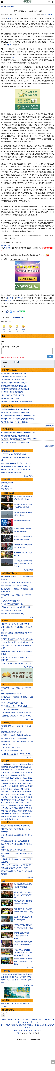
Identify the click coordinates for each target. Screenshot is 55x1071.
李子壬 (25, 1005)
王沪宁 (22, 806)
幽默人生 (16, 842)
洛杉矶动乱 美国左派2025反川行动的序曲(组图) (16, 427)
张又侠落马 (5, 512)
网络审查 (29, 826)
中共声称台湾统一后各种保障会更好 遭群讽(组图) (17, 445)
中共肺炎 (4, 790)
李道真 (23, 1000)
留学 (13, 834)
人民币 (10, 817)
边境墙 (3, 806)
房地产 (25, 817)
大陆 (19, 823)
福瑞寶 (42, 1051)
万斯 (7, 806)
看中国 (15, 812)
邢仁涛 (14, 1005)
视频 (4, 907)
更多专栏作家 (28, 1011)
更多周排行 (29, 745)
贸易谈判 (16, 806)
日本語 (37, 1059)
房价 (6, 823)
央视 (30, 831)
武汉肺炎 (14, 790)
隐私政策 (34, 1045)
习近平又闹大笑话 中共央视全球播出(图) (14, 448)
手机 (28, 842)
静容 (4, 1005)
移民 (6, 834)
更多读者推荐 (49, 472)
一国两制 (21, 812)
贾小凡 (18, 1000)
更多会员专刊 (28, 502)
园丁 (21, 1003)
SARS (7, 831)
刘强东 (30, 820)
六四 (26, 793)
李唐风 (17, 1003)
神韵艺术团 (14, 1051)
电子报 (10, 1045)
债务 (22, 815)
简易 (14, 1000)
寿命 (13, 845)
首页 (2, 6)
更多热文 (30, 783)
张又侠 (22, 793)
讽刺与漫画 (18, 1029)
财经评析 (26, 1029)
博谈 (12, 6)
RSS (37, 1048)
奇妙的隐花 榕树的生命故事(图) (11, 498)
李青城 (9, 1005)
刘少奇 (25, 839)
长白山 (21, 828)
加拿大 (11, 815)
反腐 (4, 812)
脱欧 (15, 815)
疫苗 (4, 798)
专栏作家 (6, 997)
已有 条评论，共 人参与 (10, 371)
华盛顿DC (30, 1056)
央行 (18, 815)
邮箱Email (4, 1039)
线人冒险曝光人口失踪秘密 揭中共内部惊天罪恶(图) (18, 441)
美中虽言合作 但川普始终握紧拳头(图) (13, 399)
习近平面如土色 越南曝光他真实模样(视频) (15, 438)
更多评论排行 (49, 451)
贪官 (21, 809)
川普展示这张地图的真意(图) (10, 424)
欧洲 (35, 1056)
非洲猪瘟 (15, 823)
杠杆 (25, 815)
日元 (17, 817)
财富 (6, 820)
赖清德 (21, 804)
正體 (49, 2)
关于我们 (18, 1045)
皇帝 (2, 842)
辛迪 (2, 1008)
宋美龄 (12, 839)
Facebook (25, 1048)
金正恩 (12, 804)
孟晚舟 (26, 804)
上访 (18, 826)
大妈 (2, 823)
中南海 (5, 809)
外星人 (9, 845)
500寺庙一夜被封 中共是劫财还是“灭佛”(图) (15, 689)
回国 (27, 834)
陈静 (13, 1003)
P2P (22, 823)
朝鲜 (6, 815)
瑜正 (17, 1005)
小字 (52, 14)
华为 (28, 809)
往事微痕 (13, 798)
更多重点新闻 (28, 596)
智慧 (21, 842)
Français (24, 1059)
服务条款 (26, 1045)
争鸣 (6, 1029)
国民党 (16, 801)
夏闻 (6, 1003)
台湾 (17, 820)
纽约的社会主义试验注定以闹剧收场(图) (14, 412)
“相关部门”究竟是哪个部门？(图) (12, 630)
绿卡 (2, 837)
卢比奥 (28, 790)
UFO (30, 801)
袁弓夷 (28, 798)
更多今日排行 (28, 693)
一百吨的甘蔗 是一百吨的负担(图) (12, 639)
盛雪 (24, 1003)
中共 (2, 804)
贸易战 (12, 793)
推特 (32, 1048)
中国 (36, 245)
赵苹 (28, 1003)
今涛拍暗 (9, 1000)
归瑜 (27, 1000)
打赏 (44, 14)
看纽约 (32, 1051)
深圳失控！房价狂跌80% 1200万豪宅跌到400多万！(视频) (22, 961)
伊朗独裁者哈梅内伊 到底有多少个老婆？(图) (16, 492)
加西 (39, 1056)
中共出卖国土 (21, 798)
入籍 (30, 834)
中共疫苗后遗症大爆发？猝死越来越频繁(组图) (17, 668)
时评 (2, 1029)
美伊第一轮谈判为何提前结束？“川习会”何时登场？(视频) (23, 920)
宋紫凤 (3, 1000)
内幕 (9, 809)
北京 (26, 820)
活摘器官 (8, 795)
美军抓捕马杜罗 (6, 515)
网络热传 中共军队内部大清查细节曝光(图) (15, 851)
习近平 (17, 793)
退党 (20, 801)
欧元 (14, 817)
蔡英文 (22, 820)
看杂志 (27, 1051)
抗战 (29, 837)
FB (4, 815)
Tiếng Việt (31, 1059)
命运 (12, 57)
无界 (28, 1053)
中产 (9, 820)
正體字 (19, 1059)
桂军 (25, 837)
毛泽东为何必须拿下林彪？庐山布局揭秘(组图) (17, 665)
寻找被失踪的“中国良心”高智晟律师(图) (14, 611)
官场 (11, 812)
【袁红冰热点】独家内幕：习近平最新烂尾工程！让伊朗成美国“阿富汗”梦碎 (23, 978)
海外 (10, 837)
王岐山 (17, 804)
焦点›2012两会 (5, 270)
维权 (9, 826)
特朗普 (23, 790)
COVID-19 (6, 793)
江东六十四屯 (5, 828)
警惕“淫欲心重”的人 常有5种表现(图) (13, 876)
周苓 (9, 1003)
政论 (9, 1029)
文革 (16, 845)
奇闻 (5, 845)
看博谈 (7, 6)
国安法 (28, 795)
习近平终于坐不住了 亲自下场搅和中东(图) (15, 650)
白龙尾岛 (27, 828)
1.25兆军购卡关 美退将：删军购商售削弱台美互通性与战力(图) (23, 589)
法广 (26, 812)
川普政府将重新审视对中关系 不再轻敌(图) (15, 415)
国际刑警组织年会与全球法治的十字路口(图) (16, 489)
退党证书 (48, 1051)
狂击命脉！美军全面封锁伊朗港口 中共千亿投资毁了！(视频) (23, 987)
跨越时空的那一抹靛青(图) (22, 546)
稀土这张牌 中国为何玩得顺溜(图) (12, 418)
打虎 (8, 812)
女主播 (25, 831)
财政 (2, 820)
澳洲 (19, 837)
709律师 (14, 826)
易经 (11, 842)
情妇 (24, 809)
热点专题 (6, 505)
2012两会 (4, 1032)
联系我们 (47, 1045)
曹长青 (30, 1005)
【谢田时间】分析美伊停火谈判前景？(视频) (16, 633)
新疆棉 (23, 795)
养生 (20, 845)
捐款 (40, 1045)
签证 (23, 834)
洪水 (8, 798)
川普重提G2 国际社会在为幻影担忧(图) (14, 408)
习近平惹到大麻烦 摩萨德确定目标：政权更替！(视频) (19, 465)
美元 (28, 815)
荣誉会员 (10, 323)
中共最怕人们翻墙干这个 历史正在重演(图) (15, 435)
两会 (9, 18)
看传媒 (37, 1051)
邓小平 (17, 839)
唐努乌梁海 (14, 828)
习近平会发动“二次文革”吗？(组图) (12, 405)
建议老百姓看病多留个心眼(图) (11, 636)
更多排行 (30, 903)
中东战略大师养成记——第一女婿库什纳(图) (16, 495)
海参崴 (14, 820)
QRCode (16, 336)
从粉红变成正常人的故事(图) (10, 627)
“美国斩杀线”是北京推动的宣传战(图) (13, 402)
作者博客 (7, 273)
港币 (21, 817)
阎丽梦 (7, 804)
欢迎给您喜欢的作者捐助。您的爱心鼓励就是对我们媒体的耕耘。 (23, 280)
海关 (16, 834)
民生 (6, 837)
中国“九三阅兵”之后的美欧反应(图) (12, 421)
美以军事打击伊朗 (7, 508)
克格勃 (9, 45)
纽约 (25, 1056)
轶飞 (30, 1000)
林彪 (21, 839)
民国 (22, 837)
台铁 (12, 795)
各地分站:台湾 (19, 1056)
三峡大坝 (18, 795)
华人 (2, 834)
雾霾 (25, 823)
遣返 (20, 834)
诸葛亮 (7, 842)
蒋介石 (7, 839)
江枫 (21, 1005)
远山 (2, 1003)
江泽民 (27, 806)
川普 (19, 790)
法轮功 (23, 826)
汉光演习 (11, 801)
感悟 (24, 842)
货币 (6, 817)
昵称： (4, 366)
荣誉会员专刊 (8, 477)
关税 (30, 804)
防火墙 (5, 826)
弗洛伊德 (25, 801)
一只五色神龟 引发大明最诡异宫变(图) (14, 480)
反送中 (17, 809)
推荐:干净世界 (5, 1051)
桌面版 (4, 1045)
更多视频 (30, 993)
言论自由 (20, 831)
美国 (11, 806)
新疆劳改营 (12, 831)
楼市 (29, 817)
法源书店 (22, 1051)
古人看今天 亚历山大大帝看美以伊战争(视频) (16, 608)
